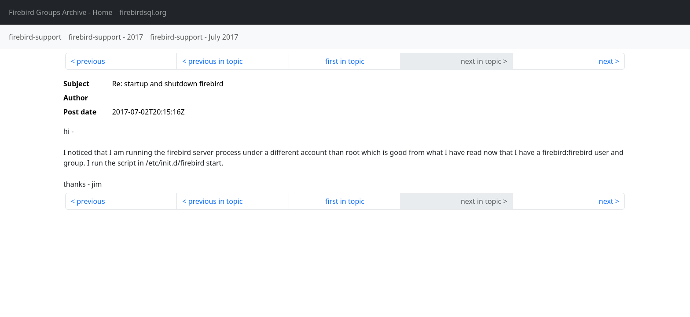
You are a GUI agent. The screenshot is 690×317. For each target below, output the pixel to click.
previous (91, 61)
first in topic (344, 61)
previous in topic (215, 61)
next (606, 61)
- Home (61, 12)
